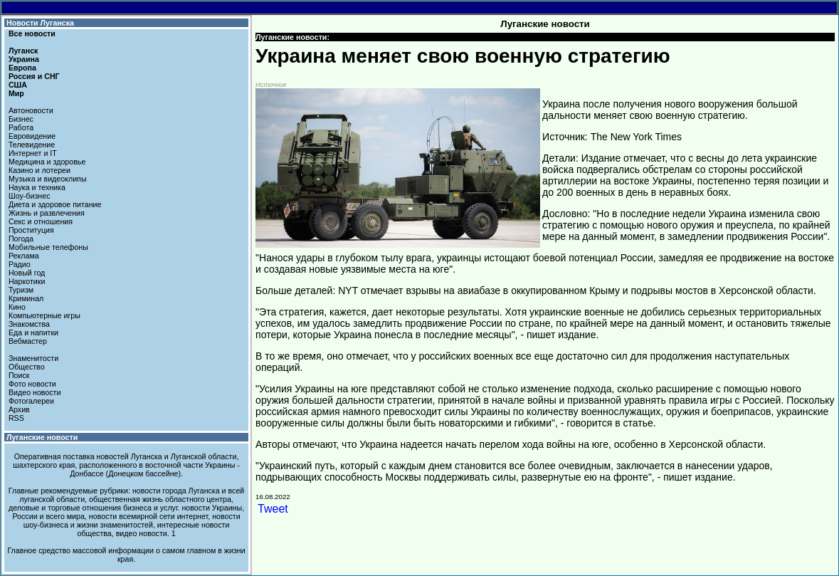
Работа (21, 127)
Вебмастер (28, 341)
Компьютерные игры (44, 315)
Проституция (31, 230)
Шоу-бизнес (30, 196)
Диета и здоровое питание (55, 204)
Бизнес (21, 119)
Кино (17, 307)
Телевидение (32, 144)
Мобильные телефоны (48, 247)
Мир (16, 93)
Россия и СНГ (34, 76)
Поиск (19, 375)
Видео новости (35, 392)
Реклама (24, 255)
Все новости (32, 33)
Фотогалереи (31, 401)
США (18, 84)
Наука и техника (37, 187)
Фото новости (32, 383)
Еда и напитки (33, 332)
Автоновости (31, 110)
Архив (19, 409)
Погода (21, 238)
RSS (16, 418)
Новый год (27, 272)
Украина (24, 59)
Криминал (26, 298)
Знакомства (29, 324)
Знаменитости (33, 358)
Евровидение (32, 136)
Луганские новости (42, 437)
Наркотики (27, 281)
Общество (27, 366)
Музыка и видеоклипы (48, 178)
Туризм (21, 290)
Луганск (23, 50)
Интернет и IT (33, 153)
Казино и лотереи (39, 170)
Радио (20, 264)
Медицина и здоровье (47, 161)
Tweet (273, 509)
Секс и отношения (41, 221)
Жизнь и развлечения (47, 213)
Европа (22, 67)
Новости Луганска (40, 23)
